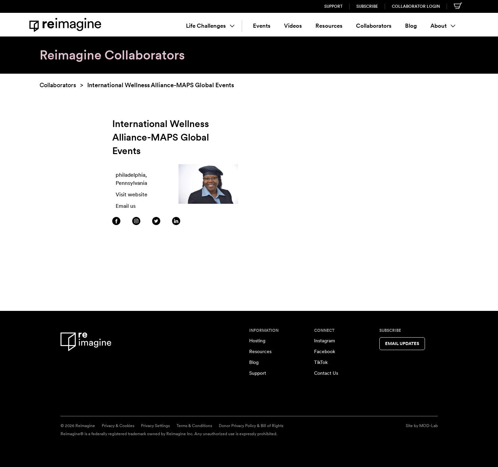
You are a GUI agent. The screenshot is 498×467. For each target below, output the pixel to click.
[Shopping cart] (458, 6)
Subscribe (367, 6)
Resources (328, 25)
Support (333, 6)
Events (261, 25)
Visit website (131, 194)
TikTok (321, 362)
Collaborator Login (416, 6)
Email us (126, 206)
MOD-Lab (428, 425)
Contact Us (326, 373)
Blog (411, 25)
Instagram (324, 340)
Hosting (257, 340)
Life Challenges (210, 25)
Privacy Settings (155, 425)
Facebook (324, 351)
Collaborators (374, 25)
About (442, 25)
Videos (293, 25)
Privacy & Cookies (118, 425)
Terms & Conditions (194, 425)
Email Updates (402, 343)
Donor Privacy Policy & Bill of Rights (251, 425)
